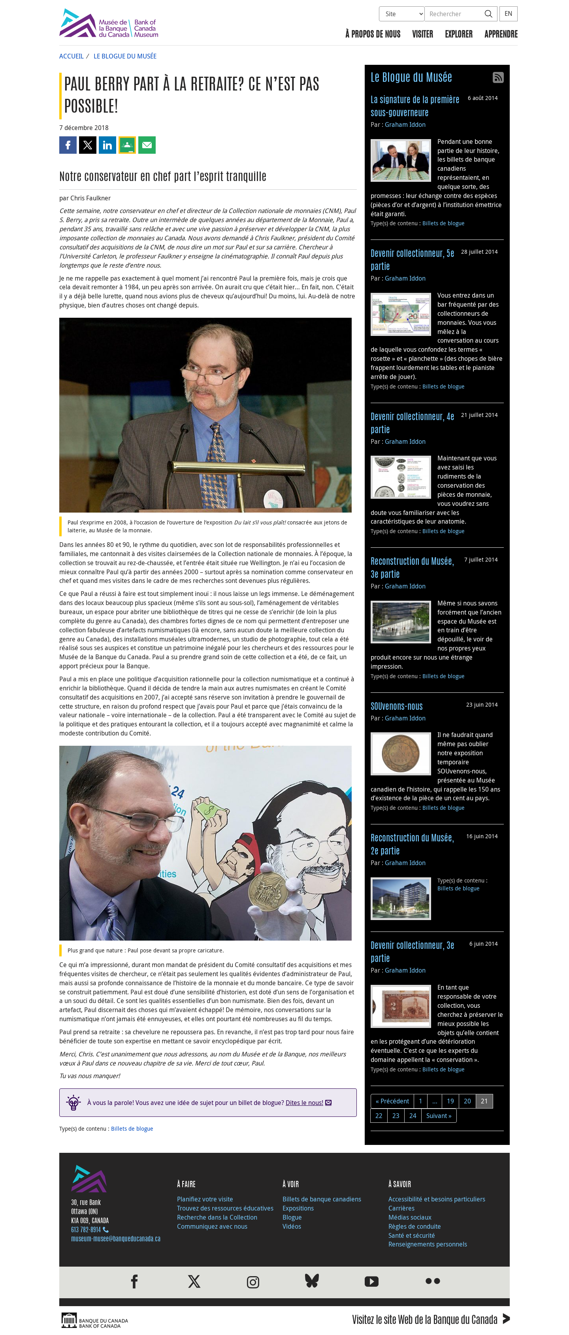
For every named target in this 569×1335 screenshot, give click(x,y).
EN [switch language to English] (508, 13)
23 (395, 1115)
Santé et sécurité (411, 1235)
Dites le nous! (304, 1102)
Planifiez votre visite (205, 1199)
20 (467, 1101)
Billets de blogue (132, 1128)
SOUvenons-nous (397, 707)
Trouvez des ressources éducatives (225, 1208)
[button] (68, 145)
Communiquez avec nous (212, 1226)
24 (412, 1115)
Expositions (298, 1208)
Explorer (459, 35)
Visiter (422, 35)
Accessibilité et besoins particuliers (436, 1199)
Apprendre (501, 35)
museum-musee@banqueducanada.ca (115, 1239)
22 (378, 1115)
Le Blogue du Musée (125, 56)
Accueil (71, 56)
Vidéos (292, 1226)
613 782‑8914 (86, 1230)
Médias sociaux (409, 1217)
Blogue (292, 1217)
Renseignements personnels (427, 1244)
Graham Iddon (405, 124)
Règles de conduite (414, 1226)
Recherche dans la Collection (217, 1217)
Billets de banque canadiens (322, 1199)
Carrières (401, 1208)
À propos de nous (372, 35)
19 (450, 1101)
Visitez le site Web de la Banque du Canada (431, 1321)
